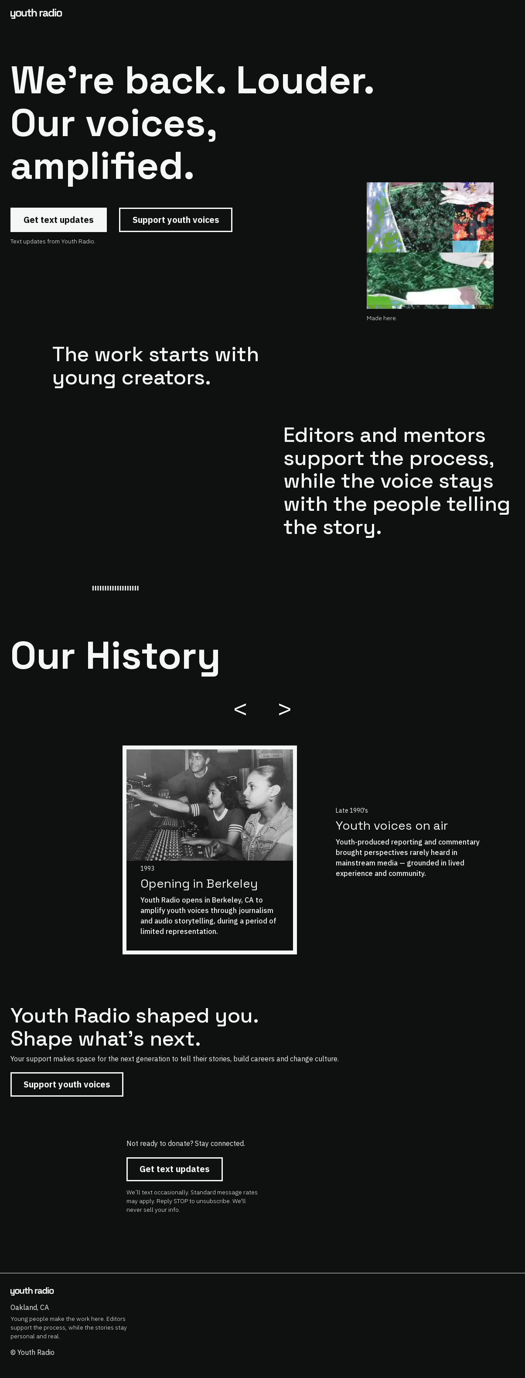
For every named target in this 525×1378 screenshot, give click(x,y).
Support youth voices (176, 219)
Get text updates (59, 219)
